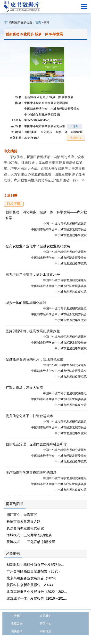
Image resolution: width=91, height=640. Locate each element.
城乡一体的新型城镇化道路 (26, 303)
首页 (38, 22)
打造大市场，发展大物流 (24, 388)
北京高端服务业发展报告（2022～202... (37, 592)
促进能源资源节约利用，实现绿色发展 (34, 359)
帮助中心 (45, 623)
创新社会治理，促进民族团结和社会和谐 (36, 444)
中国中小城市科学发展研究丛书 (44, 126)
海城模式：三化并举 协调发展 (29, 535)
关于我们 (17, 616)
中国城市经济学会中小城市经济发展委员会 (52, 108)
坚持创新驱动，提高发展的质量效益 (33, 331)
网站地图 (45, 631)
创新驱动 (31, 132)
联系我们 (45, 616)
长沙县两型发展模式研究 (25, 528)
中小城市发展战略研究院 (42, 114)
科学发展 (77, 132)
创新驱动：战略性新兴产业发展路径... (35, 564)
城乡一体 (61, 132)
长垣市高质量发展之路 (24, 521)
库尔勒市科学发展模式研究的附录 (31, 472)
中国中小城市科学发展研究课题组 (46, 103)
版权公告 (17, 623)
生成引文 (76, 138)
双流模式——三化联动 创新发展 (31, 542)
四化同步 (46, 132)
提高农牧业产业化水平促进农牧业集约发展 (38, 246)
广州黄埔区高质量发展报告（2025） (34, 571)
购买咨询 (17, 631)
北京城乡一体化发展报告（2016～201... (37, 598)
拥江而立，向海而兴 (22, 515)
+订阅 (74, 126)
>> (83, 180)
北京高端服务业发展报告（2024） (32, 578)
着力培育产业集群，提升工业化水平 (33, 274)
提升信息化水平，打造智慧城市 (29, 416)
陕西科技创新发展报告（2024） (31, 585)
